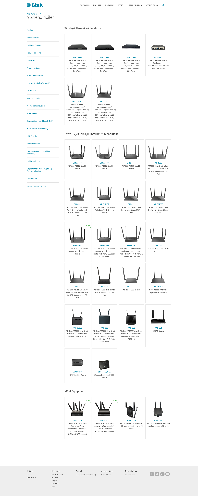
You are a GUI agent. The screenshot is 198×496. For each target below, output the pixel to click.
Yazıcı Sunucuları (34, 98)
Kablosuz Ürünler (34, 45)
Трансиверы (32, 113)
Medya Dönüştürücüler (36, 106)
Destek (121, 5)
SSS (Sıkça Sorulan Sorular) (86, 475)
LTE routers (31, 90)
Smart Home (32, 179)
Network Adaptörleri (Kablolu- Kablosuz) (39, 152)
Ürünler (97, 5)
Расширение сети (34, 53)
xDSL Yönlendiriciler (35, 75)
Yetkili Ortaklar (106, 475)
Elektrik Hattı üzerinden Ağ (37, 128)
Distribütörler (130, 475)
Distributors (151, 5)
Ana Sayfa (31, 14)
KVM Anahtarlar (33, 143)
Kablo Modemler (33, 161)
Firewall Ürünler (33, 68)
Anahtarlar (31, 30)
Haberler (55, 478)
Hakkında (109, 5)
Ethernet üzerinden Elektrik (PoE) (40, 121)
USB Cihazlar (32, 136)
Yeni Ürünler (31, 478)
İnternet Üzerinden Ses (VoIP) (38, 83)
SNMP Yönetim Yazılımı (36, 186)
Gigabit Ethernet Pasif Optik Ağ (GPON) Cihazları (39, 170)
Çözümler (85, 5)
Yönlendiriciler (33, 37)
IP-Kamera (31, 60)
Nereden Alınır (135, 5)
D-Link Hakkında (58, 475)
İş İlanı (54, 486)
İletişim (54, 481)
